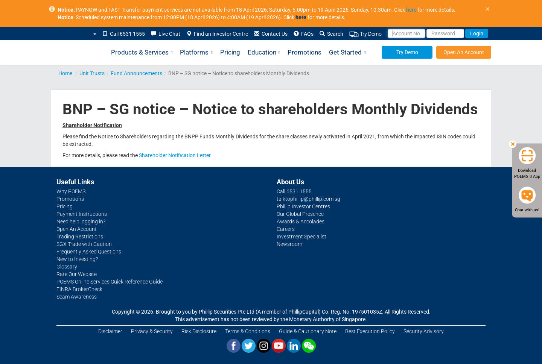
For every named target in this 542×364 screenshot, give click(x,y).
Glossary (66, 267)
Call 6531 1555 (123, 34)
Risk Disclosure (198, 331)
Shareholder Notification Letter (175, 155)
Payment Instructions (81, 214)
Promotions (304, 52)
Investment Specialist (301, 237)
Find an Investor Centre (217, 34)
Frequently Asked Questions (88, 252)
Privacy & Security (152, 331)
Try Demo (365, 34)
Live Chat (165, 34)
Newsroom (289, 244)
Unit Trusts (92, 73)
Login (476, 33)
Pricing (230, 52)
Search (331, 34)
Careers (286, 229)
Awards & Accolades (300, 221)
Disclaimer (110, 331)
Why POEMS (70, 191)
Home (65, 73)
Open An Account (463, 52)
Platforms (196, 52)
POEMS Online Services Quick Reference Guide (109, 282)
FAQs (304, 34)
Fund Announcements (136, 73)
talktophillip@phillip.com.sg (308, 199)
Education (264, 52)
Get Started (347, 52)
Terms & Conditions (247, 331)
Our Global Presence (300, 214)
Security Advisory (423, 331)
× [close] (488, 9)
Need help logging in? (80, 221)
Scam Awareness (76, 297)
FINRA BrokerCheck (79, 289)
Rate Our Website (76, 274)
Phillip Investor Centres (303, 206)
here (411, 10)
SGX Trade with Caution (84, 244)
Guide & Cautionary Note (307, 331)
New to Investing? (77, 259)
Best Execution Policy (370, 331)
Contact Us (271, 34)
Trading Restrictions (79, 237)
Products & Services (141, 52)
